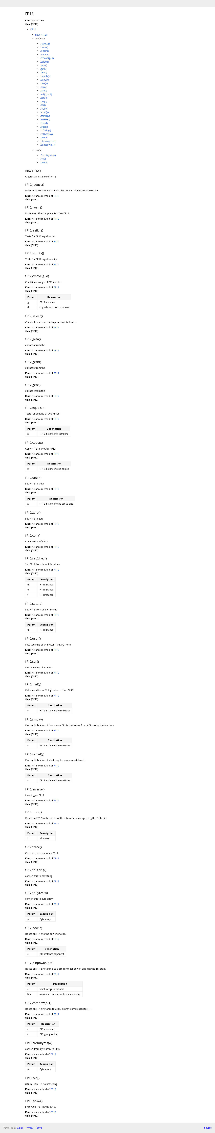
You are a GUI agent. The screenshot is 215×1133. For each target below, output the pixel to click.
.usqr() (43, 101)
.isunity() (44, 54)
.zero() (43, 87)
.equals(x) (45, 76)
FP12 (33, 29)
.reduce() (45, 43)
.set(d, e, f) (46, 94)
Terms (38, 1127)
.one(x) (44, 83)
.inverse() (45, 119)
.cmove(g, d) (47, 58)
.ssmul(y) (45, 115)
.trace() (44, 126)
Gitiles (20, 1127)
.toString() (45, 130)
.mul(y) (44, 108)
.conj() (43, 90)
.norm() (44, 47)
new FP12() (41, 34)
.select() (44, 61)
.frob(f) (44, 123)
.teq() (43, 159)
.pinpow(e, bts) (48, 141)
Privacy (29, 1127)
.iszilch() (44, 50)
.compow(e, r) (47, 144)
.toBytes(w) (46, 134)
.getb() (43, 68)
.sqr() (43, 105)
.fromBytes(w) (48, 155)
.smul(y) (44, 112)
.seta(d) (44, 97)
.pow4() (44, 162)
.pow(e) (44, 137)
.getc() (43, 72)
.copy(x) (44, 79)
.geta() (43, 65)
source (208, 1127)
